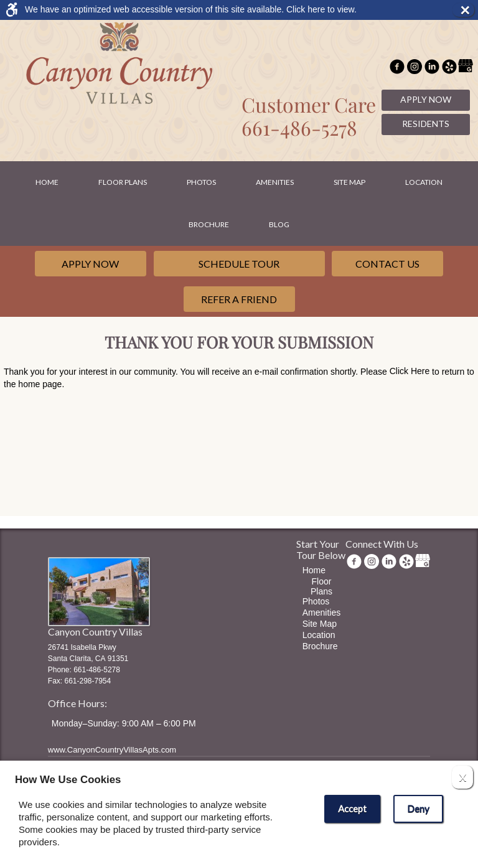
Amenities (275, 182)
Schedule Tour (239, 264)
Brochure (209, 224)
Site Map (349, 182)
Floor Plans (122, 182)
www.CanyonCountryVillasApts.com (112, 749)
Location (424, 182)
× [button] (466, 10)
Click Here (410, 371)
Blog (279, 224)
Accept (352, 808)
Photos (201, 182)
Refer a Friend (239, 299)
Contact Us (387, 264)
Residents (425, 123)
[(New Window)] (414, 68)
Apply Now (425, 99)
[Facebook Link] (397, 68)
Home (47, 182)
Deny (418, 808)
